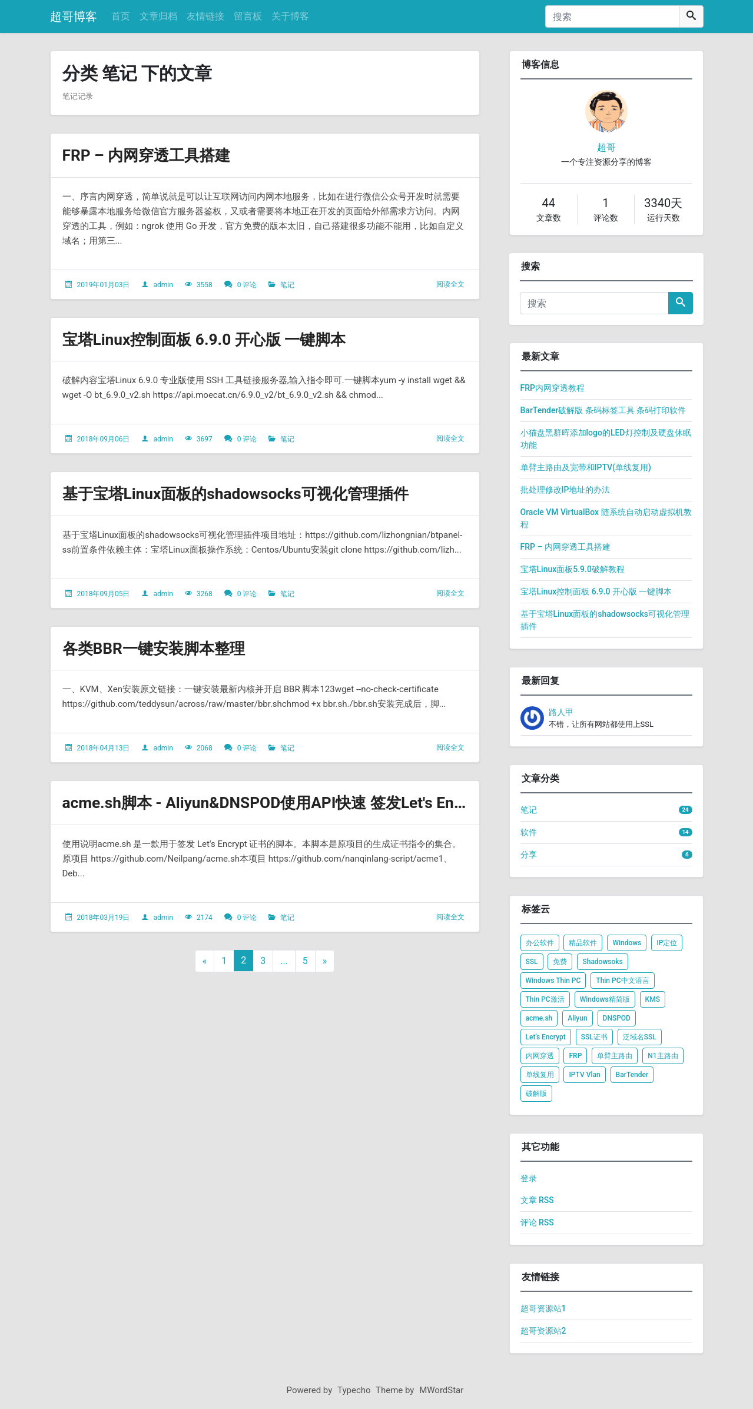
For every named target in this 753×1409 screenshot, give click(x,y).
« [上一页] (205, 960)
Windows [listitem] (626, 943)
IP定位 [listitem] (666, 943)
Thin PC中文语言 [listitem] (622, 980)
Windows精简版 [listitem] (605, 999)
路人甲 (561, 712)
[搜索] (612, 16)
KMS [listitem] (652, 999)
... (284, 960)
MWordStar (441, 1390)
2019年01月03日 (103, 285)
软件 (528, 832)
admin (163, 285)
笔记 (287, 285)
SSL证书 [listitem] (594, 1037)
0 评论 (247, 285)
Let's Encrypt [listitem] (546, 1037)
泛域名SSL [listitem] (639, 1037)
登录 (528, 1178)
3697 (205, 439)
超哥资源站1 (543, 1308)
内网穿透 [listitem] (540, 1056)
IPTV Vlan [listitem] (584, 1075)
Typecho (354, 1390)
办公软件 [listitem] (540, 943)
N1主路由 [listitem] (663, 1056)
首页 (120, 16)
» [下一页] (325, 960)
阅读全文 (450, 284)
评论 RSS (537, 1222)
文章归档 (158, 16)
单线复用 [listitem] (540, 1075)
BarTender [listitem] (632, 1075)
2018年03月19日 (103, 917)
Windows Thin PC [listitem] (553, 980)
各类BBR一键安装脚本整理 (160, 648)
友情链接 (205, 16)
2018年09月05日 (103, 594)
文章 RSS (537, 1200)
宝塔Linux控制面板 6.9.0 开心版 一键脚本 (214, 339)
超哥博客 (73, 16)
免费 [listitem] (560, 962)
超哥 (606, 147)
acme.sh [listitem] (539, 1018)
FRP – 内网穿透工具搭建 (152, 155)
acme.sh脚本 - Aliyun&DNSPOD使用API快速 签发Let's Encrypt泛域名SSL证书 (346, 802)
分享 (528, 854)
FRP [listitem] (575, 1056)
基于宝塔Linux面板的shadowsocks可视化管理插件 (248, 493)
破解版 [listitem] (536, 1093)
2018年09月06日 (103, 439)
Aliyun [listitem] (577, 1018)
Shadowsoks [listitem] (602, 962)
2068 (205, 748)
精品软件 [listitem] (583, 943)
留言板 (248, 16)
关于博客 (290, 16)
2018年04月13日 (103, 748)
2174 (205, 917)
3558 (205, 285)
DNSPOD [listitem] (617, 1018)
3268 (205, 594)
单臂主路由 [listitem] (614, 1056)
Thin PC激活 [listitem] (545, 999)
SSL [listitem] (532, 962)
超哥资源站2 (543, 1330)
